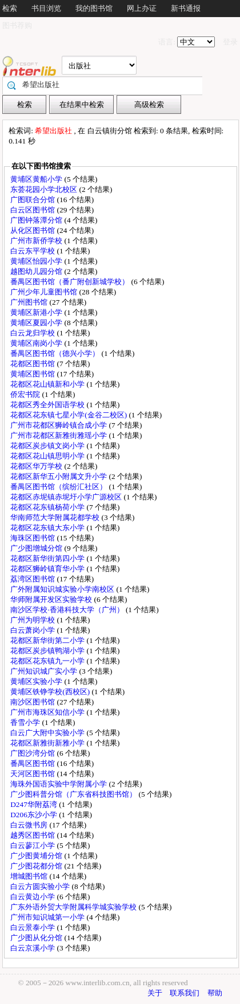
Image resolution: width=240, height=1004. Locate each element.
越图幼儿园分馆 (37, 271)
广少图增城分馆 (37, 548)
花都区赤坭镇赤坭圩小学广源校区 (66, 497)
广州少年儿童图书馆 (44, 292)
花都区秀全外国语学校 (48, 404)
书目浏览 (46, 8)
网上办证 (142, 8)
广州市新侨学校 (37, 240)
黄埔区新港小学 (37, 312)
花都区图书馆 (33, 363)
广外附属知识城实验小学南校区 (63, 589)
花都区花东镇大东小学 (48, 527)
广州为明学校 (33, 620)
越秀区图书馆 (33, 835)
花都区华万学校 (37, 466)
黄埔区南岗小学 (37, 343)
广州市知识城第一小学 (48, 917)
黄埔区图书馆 (33, 374)
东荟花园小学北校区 (44, 189)
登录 (230, 42)
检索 (9, 8)
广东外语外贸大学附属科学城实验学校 (74, 907)
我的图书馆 (94, 8)
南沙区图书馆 (33, 702)
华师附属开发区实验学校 (52, 599)
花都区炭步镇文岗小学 (48, 445)
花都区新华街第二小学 (48, 640)
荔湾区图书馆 (33, 579)
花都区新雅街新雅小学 (48, 743)
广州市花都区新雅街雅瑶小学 (59, 435)
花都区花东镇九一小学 (48, 661)
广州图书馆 (29, 302)
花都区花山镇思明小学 (48, 456)
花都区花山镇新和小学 (48, 384)
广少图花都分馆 (37, 866)
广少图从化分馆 (37, 937)
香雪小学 (26, 722)
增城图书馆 (29, 876)
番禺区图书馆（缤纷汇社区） (59, 486)
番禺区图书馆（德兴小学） (55, 353)
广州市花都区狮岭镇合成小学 (59, 425)
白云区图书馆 (33, 210)
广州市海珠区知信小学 (48, 712)
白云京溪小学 (33, 948)
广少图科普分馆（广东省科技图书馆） (74, 794)
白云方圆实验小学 (40, 886)
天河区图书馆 (33, 773)
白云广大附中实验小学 (48, 732)
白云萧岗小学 (33, 630)
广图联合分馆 (33, 199)
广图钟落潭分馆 (37, 220)
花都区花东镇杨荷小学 (48, 507)
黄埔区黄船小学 (37, 179)
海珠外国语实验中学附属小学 (59, 784)
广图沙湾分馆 (33, 753)
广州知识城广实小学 (44, 671)
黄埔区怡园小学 (37, 261)
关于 (154, 993)
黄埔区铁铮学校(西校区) (50, 691)
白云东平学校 (33, 251)
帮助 (214, 993)
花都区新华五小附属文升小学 (59, 476)
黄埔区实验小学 (37, 681)
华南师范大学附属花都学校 (55, 517)
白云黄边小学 (33, 896)
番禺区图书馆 (33, 763)
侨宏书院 (26, 394)
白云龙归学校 (33, 333)
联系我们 (184, 993)
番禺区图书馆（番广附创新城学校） (70, 281)
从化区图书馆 (33, 230)
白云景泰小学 (33, 927)
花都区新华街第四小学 (48, 558)
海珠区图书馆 (33, 538)
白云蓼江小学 (33, 845)
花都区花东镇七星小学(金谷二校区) (69, 415)
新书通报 (186, 8)
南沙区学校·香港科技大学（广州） (68, 609)
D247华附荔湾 (34, 804)
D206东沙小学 (34, 814)
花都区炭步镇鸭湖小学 (48, 650)
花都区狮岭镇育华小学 (48, 568)
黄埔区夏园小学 (37, 322)
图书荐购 (17, 25)
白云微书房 (29, 825)
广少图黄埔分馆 (37, 855)
